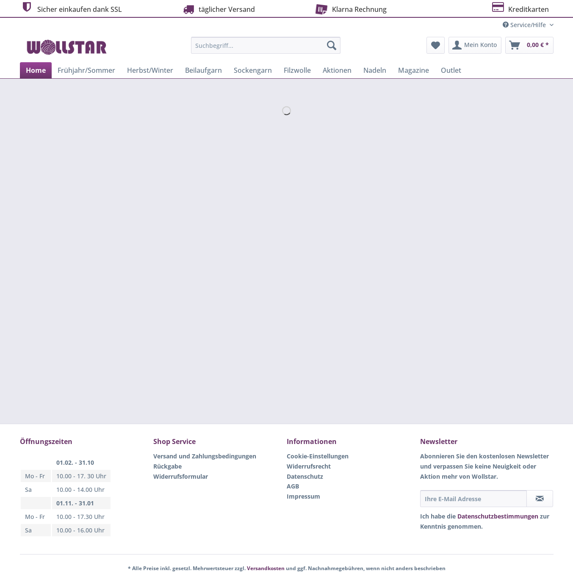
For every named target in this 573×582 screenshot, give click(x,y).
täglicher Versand (218, 9)
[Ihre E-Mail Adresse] (473, 498)
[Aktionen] (337, 70)
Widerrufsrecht (309, 466)
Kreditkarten (520, 8)
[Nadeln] (374, 70)
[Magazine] (413, 70)
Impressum (303, 496)
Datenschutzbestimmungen (497, 516)
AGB (293, 486)
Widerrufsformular (180, 476)
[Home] (36, 70)
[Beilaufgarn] (203, 70)
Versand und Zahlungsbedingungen (204, 456)
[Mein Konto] (474, 45)
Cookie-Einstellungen (318, 456)
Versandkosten (266, 568)
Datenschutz (305, 476)
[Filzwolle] (297, 70)
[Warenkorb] (529, 45)
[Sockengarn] (253, 70)
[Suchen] (331, 45)
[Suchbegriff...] (265, 45)
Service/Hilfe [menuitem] (525, 25)
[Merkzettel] (435, 45)
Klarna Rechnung (350, 8)
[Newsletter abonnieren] (539, 498)
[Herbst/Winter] (150, 70)
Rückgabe (167, 466)
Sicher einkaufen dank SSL (71, 8)
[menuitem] (265, 49)
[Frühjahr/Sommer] (86, 70)
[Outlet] (451, 70)
